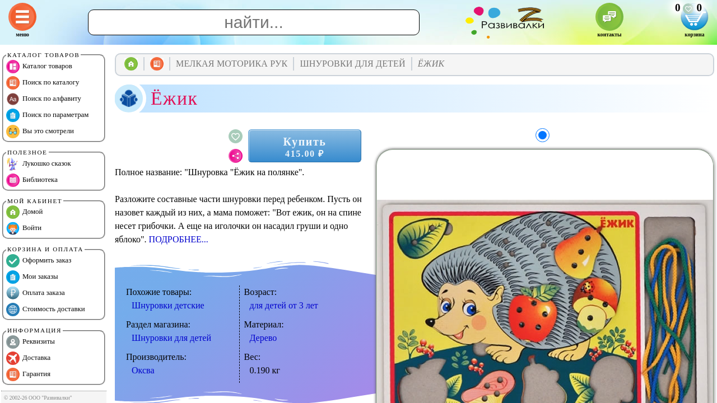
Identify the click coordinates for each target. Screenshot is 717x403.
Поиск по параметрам (47, 115)
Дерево (263, 338)
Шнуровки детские (168, 305)
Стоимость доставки (45, 309)
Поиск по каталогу (42, 83)
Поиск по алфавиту (43, 99)
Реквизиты (30, 342)
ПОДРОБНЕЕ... (178, 239)
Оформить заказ (38, 261)
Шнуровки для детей (171, 338)
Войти (23, 228)
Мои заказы (32, 277)
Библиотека (32, 180)
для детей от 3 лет (284, 305)
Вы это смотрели (40, 131)
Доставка (28, 358)
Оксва (143, 370)
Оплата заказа (35, 293)
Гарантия (28, 374)
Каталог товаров (39, 66)
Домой (24, 212)
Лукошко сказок (38, 164)
